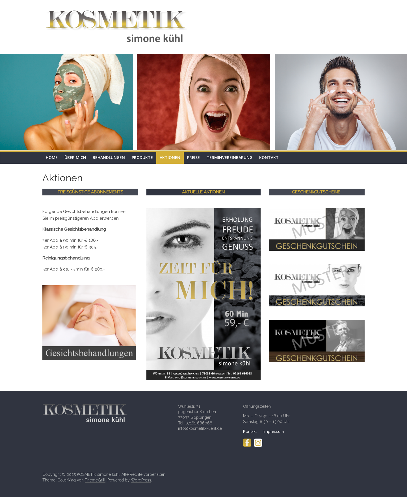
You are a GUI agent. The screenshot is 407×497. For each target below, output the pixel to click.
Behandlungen (109, 157)
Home (52, 157)
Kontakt (269, 157)
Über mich (75, 157)
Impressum (273, 431)
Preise (193, 157)
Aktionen (170, 157)
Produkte (142, 157)
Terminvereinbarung (229, 157)
